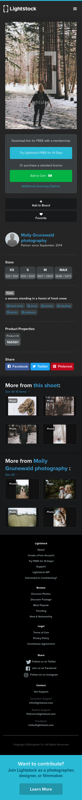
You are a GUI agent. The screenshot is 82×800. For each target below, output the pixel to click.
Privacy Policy (41, 638)
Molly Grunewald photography (37, 238)
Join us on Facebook (44, 668)
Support (41, 566)
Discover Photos (41, 594)
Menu (75, 8)
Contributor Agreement (41, 644)
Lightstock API (41, 572)
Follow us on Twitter (44, 661)
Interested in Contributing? (41, 578)
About (41, 549)
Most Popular (41, 605)
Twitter (40, 366)
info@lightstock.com (41, 703)
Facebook (17, 366)
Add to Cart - (41, 175)
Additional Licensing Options (41, 186)
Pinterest (62, 366)
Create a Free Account (41, 555)
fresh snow (15, 306)
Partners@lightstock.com (41, 714)
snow (32, 306)
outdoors (29, 312)
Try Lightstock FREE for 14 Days (41, 152)
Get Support (41, 691)
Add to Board (41, 203)
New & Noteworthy (41, 616)
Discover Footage (41, 599)
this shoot (46, 385)
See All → (12, 474)
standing (64, 306)
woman (47, 306)
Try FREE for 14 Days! (41, 561)
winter (12, 312)
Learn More (41, 789)
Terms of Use (41, 632)
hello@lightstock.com (41, 725)
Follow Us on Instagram (44, 674)
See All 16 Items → (17, 391)
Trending (41, 611)
